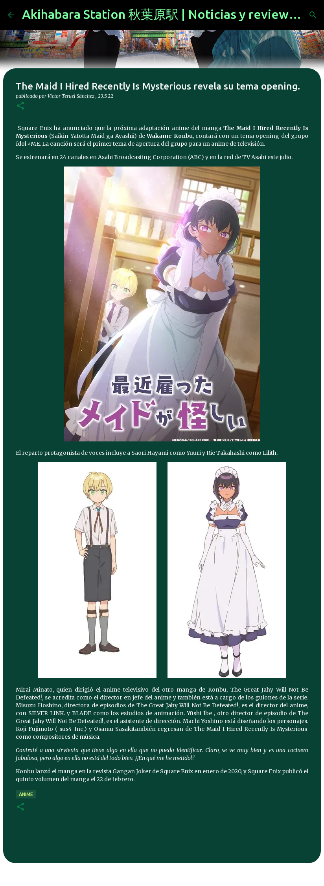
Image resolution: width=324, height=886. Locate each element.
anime (26, 794)
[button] (20, 106)
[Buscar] (313, 14)
